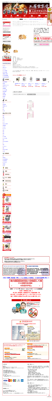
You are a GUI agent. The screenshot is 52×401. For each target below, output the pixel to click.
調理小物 (4, 157)
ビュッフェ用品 (5, 138)
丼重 (3, 144)
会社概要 (11, 16)
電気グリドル (4, 67)
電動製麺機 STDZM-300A (18, 81)
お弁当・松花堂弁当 (5, 141)
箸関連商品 (4, 125)
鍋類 (3, 131)
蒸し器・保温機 (5, 72)
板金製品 (4, 96)
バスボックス (4, 146)
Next (48, 81)
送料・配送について (18, 16)
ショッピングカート (32, 16)
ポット (4, 120)
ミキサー (4, 65)
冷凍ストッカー (5, 86)
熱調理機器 (4, 88)
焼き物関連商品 (5, 160)
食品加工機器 (4, 91)
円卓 (3, 102)
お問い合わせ (39, 16)
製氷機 (40, 19)
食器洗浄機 (4, 94)
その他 (4, 165)
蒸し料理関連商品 (5, 159)
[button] (46, 394)
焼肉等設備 (4, 104)
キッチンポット (5, 162)
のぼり (42, 19)
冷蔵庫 (30, 19)
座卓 (3, 107)
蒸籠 (37, 21)
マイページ (25, 16)
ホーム (5, 16)
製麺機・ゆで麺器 (5, 73)
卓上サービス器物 (5, 123)
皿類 (3, 117)
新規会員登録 (46, 16)
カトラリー (4, 128)
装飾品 (37, 19)
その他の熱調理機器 (5, 75)
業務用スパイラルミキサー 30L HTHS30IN (31, 82)
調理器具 (35, 19)
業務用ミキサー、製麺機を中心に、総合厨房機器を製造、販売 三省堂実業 (22, 21)
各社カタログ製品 (5, 149)
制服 (38, 19)
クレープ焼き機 (5, 70)
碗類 (3, 115)
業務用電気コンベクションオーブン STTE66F (44, 82)
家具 (31, 19)
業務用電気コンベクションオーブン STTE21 (38, 82)
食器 (33, 19)
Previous (13, 81)
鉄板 (3, 130)
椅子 (3, 109)
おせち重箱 (4, 136)
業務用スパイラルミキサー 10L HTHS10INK (24, 82)
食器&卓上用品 (35, 21)
